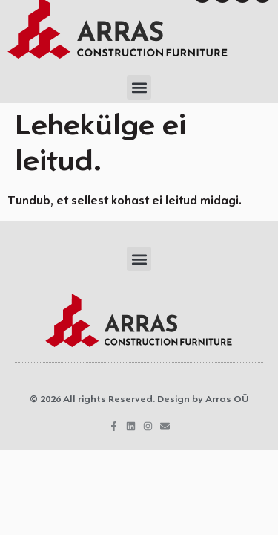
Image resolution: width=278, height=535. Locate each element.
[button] (139, 87)
